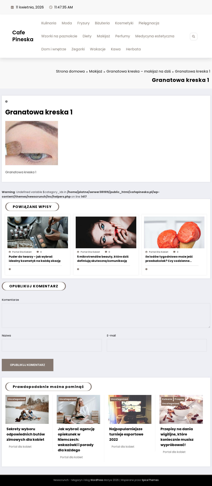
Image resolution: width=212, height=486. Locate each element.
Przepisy (179, 399)
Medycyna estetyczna (154, 36)
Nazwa (52, 342)
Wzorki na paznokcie (59, 36)
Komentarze (106, 313)
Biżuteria (102, 23)
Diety (87, 36)
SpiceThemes (150, 480)
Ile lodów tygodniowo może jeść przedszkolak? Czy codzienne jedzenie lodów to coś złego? (169, 259)
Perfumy (122, 36)
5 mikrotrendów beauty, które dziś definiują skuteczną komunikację (103, 259)
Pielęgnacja (149, 23)
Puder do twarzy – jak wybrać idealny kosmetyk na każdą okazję (35, 259)
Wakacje (98, 49)
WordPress (96, 480)
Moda (67, 23)
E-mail (157, 342)
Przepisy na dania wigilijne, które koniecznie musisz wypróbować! (177, 436)
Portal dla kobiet (22, 251)
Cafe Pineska (22, 36)
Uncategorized (16, 399)
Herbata (133, 49)
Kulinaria (48, 23)
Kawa (116, 49)
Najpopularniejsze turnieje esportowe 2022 (126, 434)
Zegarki (78, 49)
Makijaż (103, 36)
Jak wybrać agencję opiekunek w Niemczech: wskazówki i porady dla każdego (76, 439)
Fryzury (83, 23)
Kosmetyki (124, 23)
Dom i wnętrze (53, 49)
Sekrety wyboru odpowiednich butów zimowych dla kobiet (25, 434)
